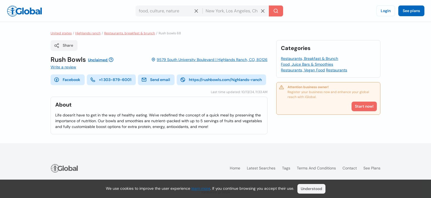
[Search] (276, 10)
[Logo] (24, 10)
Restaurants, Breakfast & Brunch (309, 58)
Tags (286, 168)
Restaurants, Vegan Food (303, 70)
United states (61, 33)
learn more (200, 188)
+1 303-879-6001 (110, 79)
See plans (411, 10)
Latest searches (261, 168)
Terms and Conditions (316, 168)
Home (235, 168)
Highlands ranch (88, 33)
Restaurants (336, 70)
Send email (155, 79)
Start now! (364, 106)
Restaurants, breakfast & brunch (129, 33)
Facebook (67, 79)
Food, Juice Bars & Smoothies (307, 64)
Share (63, 45)
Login (386, 10)
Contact (349, 168)
